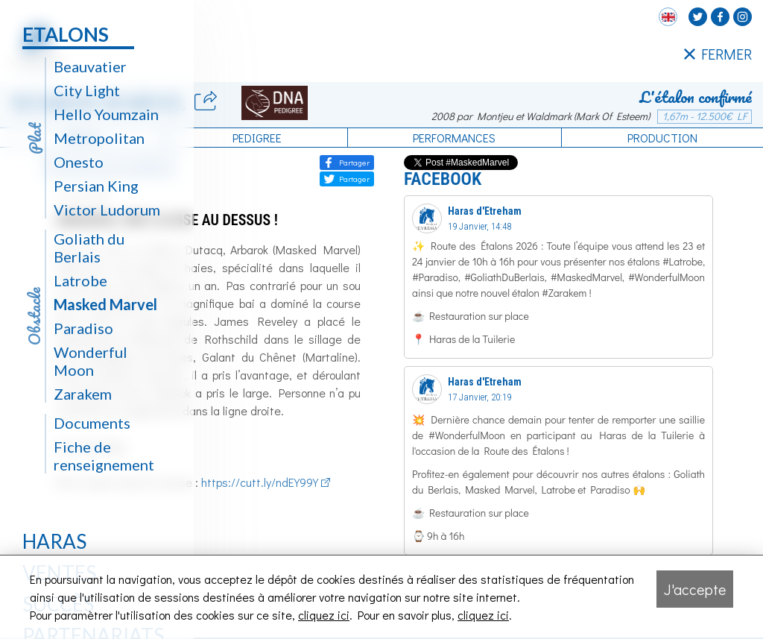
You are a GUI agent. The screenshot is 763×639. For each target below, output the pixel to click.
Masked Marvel (105, 304)
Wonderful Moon (90, 361)
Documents (92, 423)
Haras (54, 541)
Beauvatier (90, 66)
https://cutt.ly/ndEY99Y (259, 482)
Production (662, 137)
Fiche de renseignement (104, 455)
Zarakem (83, 394)
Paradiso (83, 328)
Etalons (65, 34)
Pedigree (257, 137)
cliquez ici (323, 615)
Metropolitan (99, 138)
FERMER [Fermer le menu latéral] (718, 54)
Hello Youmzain (106, 114)
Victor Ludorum (107, 209)
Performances (454, 137)
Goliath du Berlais (89, 247)
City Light (87, 90)
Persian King (96, 186)
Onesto (79, 162)
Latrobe (80, 280)
